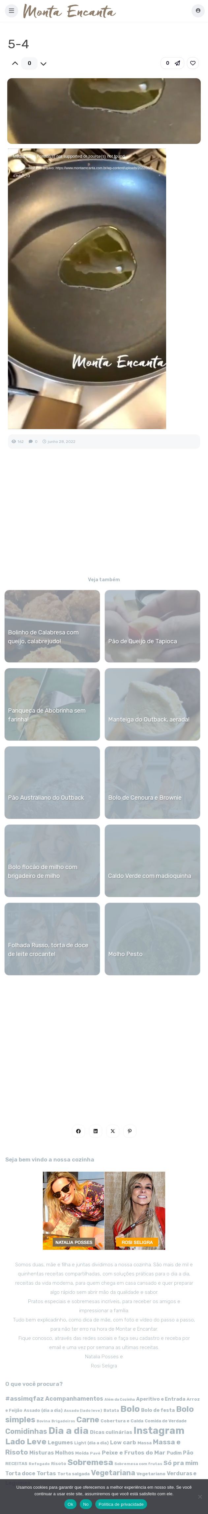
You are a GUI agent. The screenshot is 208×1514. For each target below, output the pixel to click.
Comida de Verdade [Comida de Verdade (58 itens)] (166, 1420)
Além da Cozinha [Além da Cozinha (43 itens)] (119, 1399)
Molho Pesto (125, 954)
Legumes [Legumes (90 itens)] (60, 1442)
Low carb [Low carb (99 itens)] (123, 1442)
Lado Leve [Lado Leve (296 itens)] (25, 1441)
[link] (193, 63)
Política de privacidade (121, 1504)
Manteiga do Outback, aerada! (149, 719)
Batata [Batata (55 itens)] (111, 1410)
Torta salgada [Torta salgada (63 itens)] (73, 1473)
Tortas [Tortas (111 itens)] (46, 1473)
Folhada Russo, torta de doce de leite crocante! (48, 950)
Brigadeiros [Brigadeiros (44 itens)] (63, 1421)
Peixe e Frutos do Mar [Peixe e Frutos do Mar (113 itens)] (133, 1452)
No (86, 1504)
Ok (70, 1504)
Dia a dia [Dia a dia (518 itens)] (68, 1430)
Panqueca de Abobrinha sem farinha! (47, 715)
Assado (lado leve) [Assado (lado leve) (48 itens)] (83, 1410)
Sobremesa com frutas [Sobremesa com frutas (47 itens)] (138, 1463)
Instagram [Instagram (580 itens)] (159, 1430)
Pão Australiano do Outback (46, 797)
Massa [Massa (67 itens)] (144, 1442)
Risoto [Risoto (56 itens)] (58, 1463)
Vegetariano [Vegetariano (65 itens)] (150, 1473)
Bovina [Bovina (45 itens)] (43, 1421)
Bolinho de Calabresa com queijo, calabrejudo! (43, 637)
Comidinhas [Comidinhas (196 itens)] (26, 1431)
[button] (11, 10)
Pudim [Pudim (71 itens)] (174, 1453)
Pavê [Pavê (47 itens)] (95, 1453)
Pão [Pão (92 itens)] (188, 1453)
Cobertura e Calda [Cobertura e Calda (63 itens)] (122, 1420)
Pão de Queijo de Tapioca (142, 641)
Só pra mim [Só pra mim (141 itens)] (180, 1463)
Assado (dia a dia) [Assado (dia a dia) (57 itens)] (43, 1410)
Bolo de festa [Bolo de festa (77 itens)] (158, 1410)
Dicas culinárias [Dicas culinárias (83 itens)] (111, 1432)
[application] (87, 289)
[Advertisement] (104, 517)
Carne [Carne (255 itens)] (87, 1419)
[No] (199, 1496)
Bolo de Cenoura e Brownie (145, 797)
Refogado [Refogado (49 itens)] (39, 1463)
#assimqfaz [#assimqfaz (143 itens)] (24, 1398)
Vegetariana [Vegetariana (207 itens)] (113, 1472)
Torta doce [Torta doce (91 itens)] (20, 1473)
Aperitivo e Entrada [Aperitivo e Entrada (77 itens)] (160, 1399)
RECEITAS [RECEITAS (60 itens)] (16, 1463)
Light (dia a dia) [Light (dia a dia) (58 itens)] (91, 1442)
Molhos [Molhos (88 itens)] (64, 1453)
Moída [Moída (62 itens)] (82, 1453)
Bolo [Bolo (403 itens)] (130, 1409)
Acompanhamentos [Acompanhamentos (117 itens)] (74, 1398)
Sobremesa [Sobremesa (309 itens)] (90, 1462)
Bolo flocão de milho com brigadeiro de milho (42, 871)
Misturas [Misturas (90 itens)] (41, 1453)
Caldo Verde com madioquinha (149, 876)
